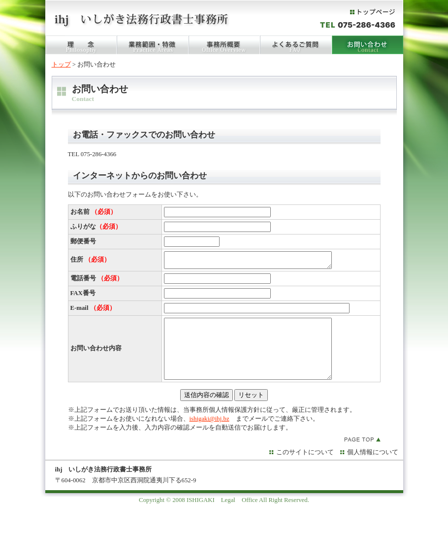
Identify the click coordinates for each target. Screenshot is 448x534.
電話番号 (96, 281)
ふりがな (96, 226)
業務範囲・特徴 (153, 44)
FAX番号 (83, 296)
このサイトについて (305, 467)
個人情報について (372, 467)
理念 (81, 44)
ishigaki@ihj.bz (209, 433)
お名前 (93, 211)
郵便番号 (83, 241)
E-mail (93, 310)
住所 (90, 261)
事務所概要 (224, 44)
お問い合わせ (367, 44)
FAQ (296, 44)
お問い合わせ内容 (96, 357)
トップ (61, 64)
